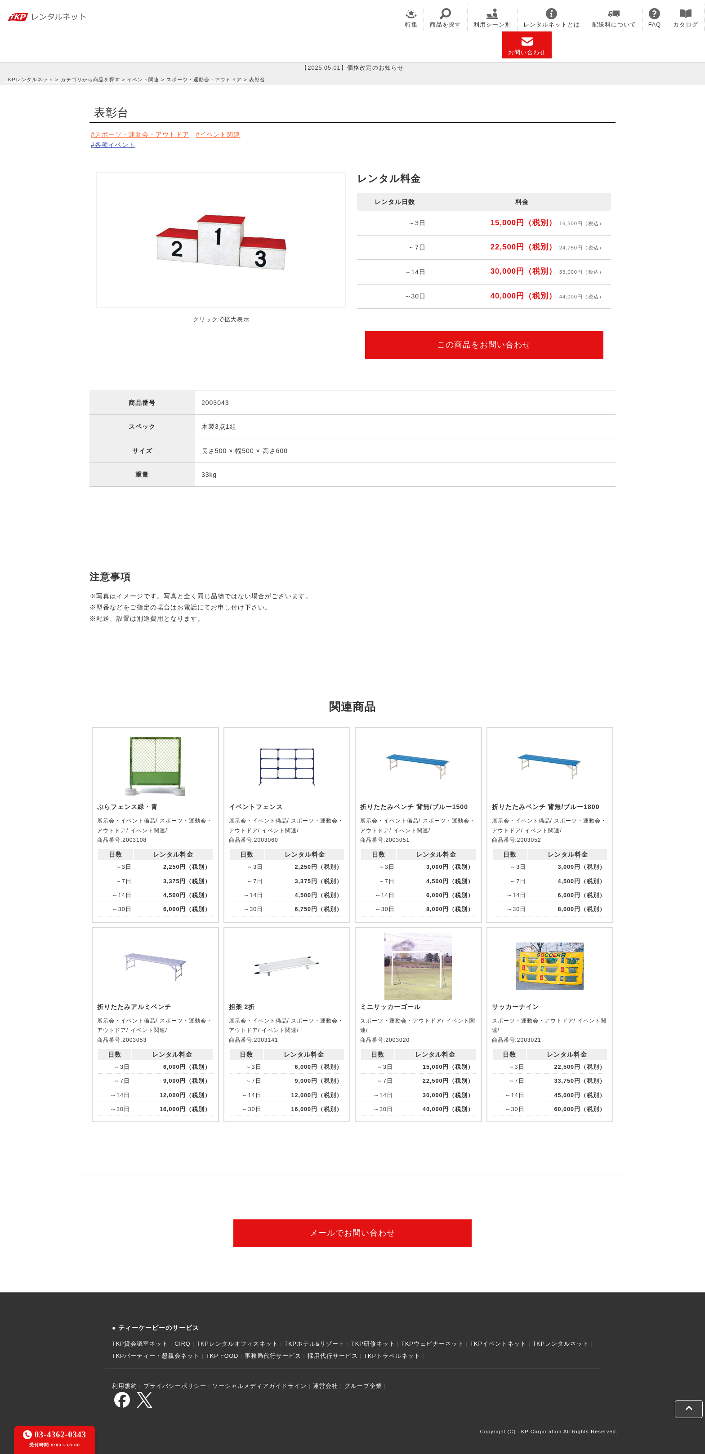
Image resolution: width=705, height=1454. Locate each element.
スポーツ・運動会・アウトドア (204, 79)
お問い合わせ (527, 46)
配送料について (614, 18)
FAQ (654, 18)
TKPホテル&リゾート (315, 1344)
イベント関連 (143, 79)
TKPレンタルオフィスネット (237, 1344)
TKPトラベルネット (392, 1356)
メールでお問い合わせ (352, 1232)
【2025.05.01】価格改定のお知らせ (352, 68)
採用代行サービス (333, 1356)
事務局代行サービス (273, 1356)
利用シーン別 (492, 18)
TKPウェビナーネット (432, 1344)
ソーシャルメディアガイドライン (259, 1386)
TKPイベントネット (498, 1344)
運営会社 (325, 1386)
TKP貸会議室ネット (140, 1344)
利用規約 (124, 1386)
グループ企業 (363, 1386)
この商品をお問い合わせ (484, 344)
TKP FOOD (222, 1356)
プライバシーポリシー (174, 1386)
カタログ (685, 18)
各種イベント (115, 144)
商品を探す (445, 18)
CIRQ (182, 1344)
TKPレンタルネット (29, 79)
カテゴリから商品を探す (90, 79)
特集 (411, 18)
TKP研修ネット (373, 1344)
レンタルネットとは (551, 18)
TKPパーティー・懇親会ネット (156, 1356)
